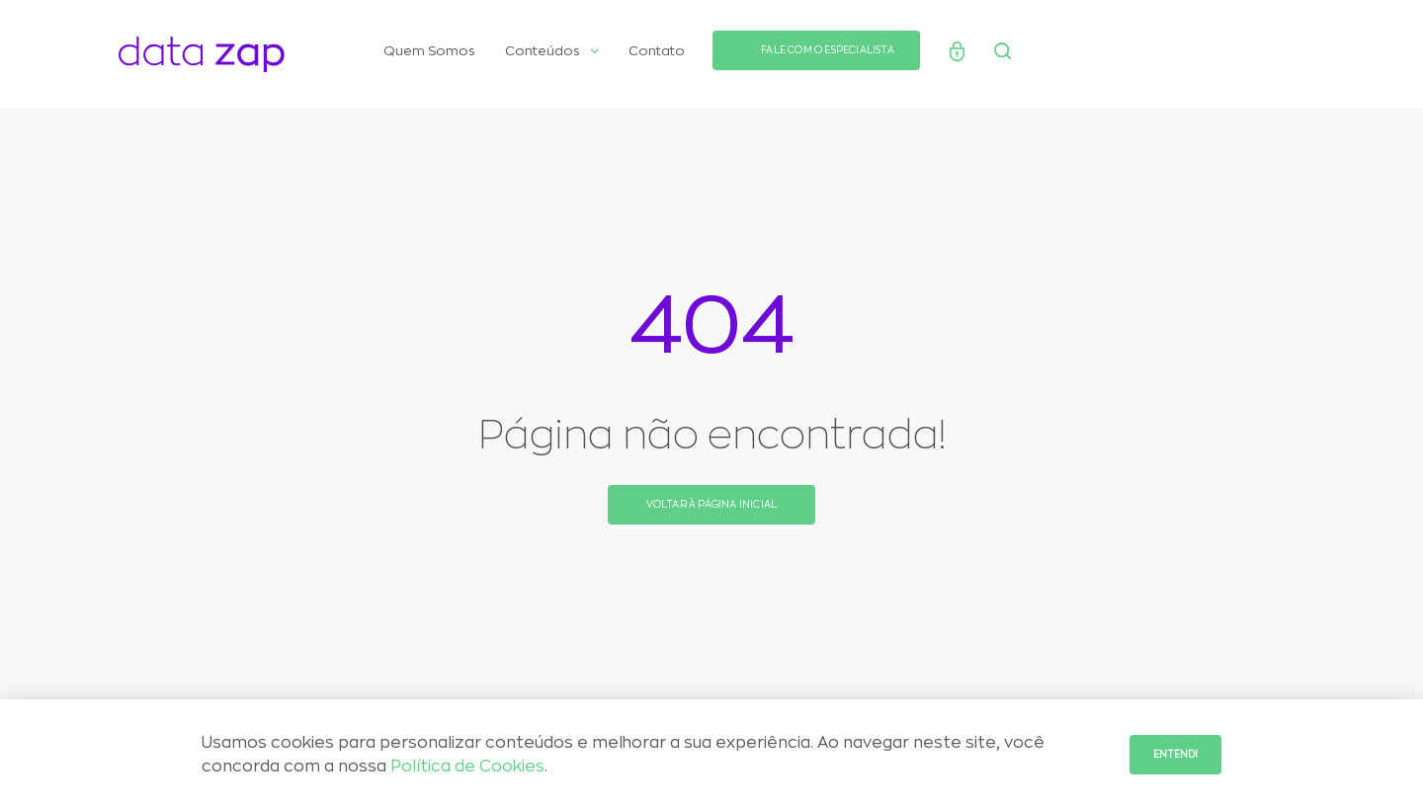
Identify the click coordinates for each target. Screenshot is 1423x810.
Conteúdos (552, 50)
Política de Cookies (467, 766)
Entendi (1175, 755)
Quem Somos (429, 50)
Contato (656, 50)
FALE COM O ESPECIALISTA (827, 50)
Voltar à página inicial (712, 505)
